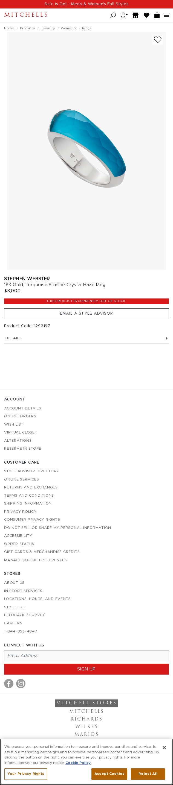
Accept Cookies (109, 774)
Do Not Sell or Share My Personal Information (57, 528)
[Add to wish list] (157, 40)
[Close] (164, 748)
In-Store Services (23, 591)
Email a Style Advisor (86, 313)
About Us (14, 583)
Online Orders (20, 416)
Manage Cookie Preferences (35, 560)
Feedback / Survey (24, 615)
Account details (22, 408)
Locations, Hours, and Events (37, 599)
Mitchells (26, 15)
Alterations (17, 441)
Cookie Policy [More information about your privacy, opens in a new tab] (78, 763)
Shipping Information (28, 503)
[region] (86, 762)
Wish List (14, 424)
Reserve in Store (22, 448)
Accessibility (18, 536)
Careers (13, 623)
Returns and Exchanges (31, 487)
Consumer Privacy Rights (32, 520)
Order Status (19, 544)
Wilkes (86, 727)
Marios (86, 735)
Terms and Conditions (29, 495)
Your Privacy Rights (25, 774)
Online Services (21, 479)
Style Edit (15, 607)
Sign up (86, 669)
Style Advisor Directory (31, 471)
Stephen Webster (27, 278)
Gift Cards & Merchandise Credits (42, 552)
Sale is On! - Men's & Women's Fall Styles (86, 4)
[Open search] (113, 15)
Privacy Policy (20, 512)
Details (86, 338)
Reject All (148, 774)
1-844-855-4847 (21, 631)
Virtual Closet (21, 432)
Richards (86, 719)
